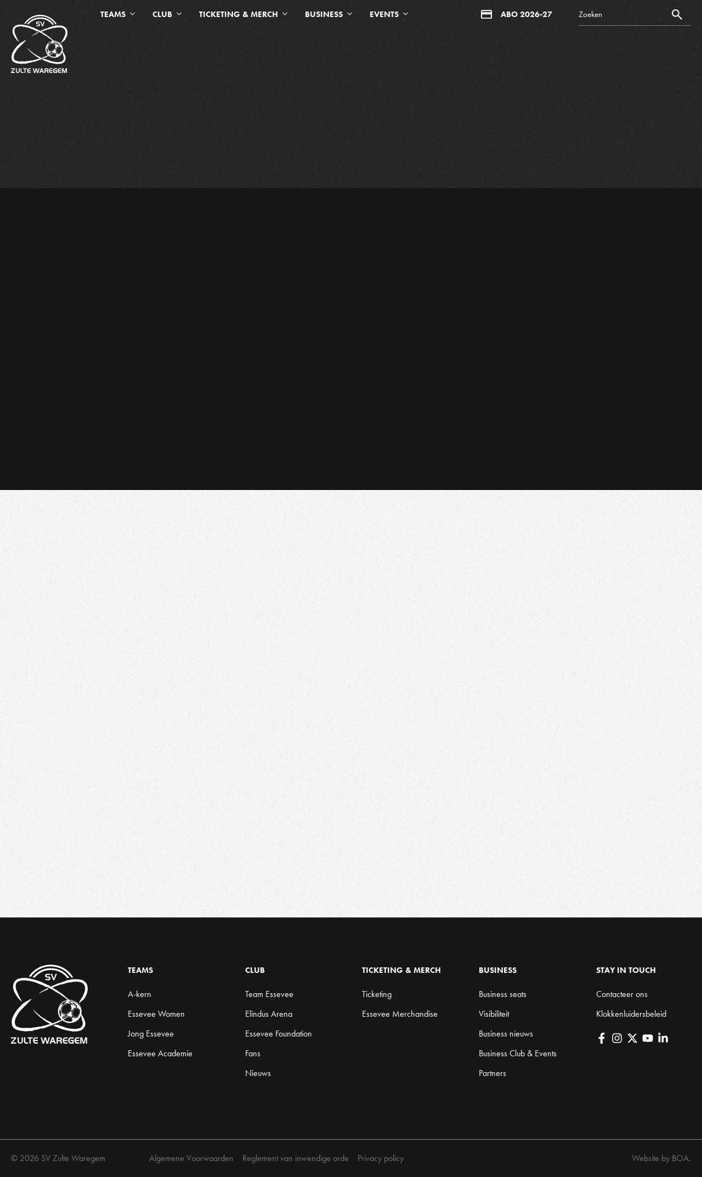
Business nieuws (506, 1033)
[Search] (635, 14)
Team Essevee (269, 994)
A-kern (139, 994)
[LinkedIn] (663, 1038)
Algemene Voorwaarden (191, 1158)
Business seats (502, 994)
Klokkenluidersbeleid (631, 1014)
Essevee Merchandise (400, 1014)
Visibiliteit (494, 1014)
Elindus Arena (268, 1014)
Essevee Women (156, 1014)
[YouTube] (647, 1038)
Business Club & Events (518, 1053)
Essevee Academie (160, 1053)
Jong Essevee (151, 1033)
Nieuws (258, 1073)
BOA (680, 1158)
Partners (492, 1073)
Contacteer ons (622, 994)
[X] (632, 1038)
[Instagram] (617, 1038)
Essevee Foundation (278, 1033)
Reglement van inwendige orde (295, 1158)
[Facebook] (601, 1038)
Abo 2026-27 (516, 14)
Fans (253, 1053)
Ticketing (377, 994)
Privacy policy (381, 1158)
